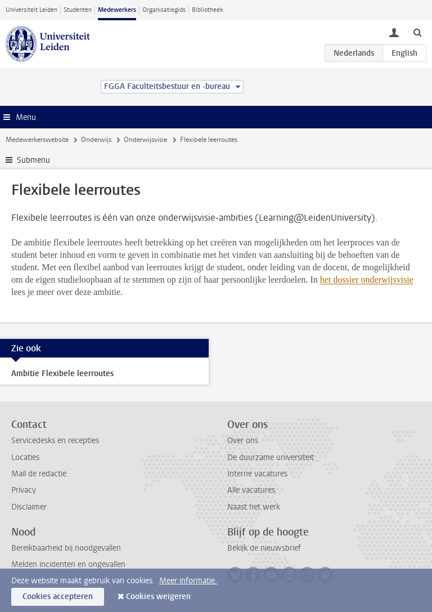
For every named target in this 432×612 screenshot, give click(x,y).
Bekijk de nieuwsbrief (264, 548)
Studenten (78, 10)
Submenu (33, 160)
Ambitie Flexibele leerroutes (62, 373)
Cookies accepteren (57, 596)
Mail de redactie (38, 473)
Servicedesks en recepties (55, 440)
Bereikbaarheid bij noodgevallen (66, 548)
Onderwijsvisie (145, 139)
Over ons (242, 440)
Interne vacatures (257, 473)
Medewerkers (117, 10)
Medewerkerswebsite (37, 139)
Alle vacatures (251, 490)
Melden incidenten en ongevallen (68, 564)
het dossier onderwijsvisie (366, 279)
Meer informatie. (188, 580)
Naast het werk (253, 507)
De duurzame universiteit (270, 457)
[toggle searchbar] (417, 32)
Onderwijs (96, 139)
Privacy (23, 490)
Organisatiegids (164, 10)
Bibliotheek (207, 10)
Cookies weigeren (158, 596)
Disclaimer (29, 507)
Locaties (25, 457)
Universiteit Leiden (31, 10)
